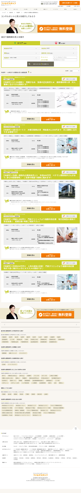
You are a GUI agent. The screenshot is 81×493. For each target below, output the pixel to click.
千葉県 (27, 394)
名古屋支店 (50, 458)
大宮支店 (27, 458)
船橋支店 (33, 458)
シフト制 (57, 380)
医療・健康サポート (53, 455)
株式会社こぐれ (44, 410)
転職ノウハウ (17, 450)
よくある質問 (60, 436)
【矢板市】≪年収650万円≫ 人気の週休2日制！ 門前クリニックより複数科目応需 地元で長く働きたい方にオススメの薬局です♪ (39, 267)
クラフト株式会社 (19, 408)
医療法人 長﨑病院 (19, 410)
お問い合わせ (77, 6)
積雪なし (61, 383)
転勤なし (18, 378)
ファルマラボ (69, 449)
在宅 (55, 383)
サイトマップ (50, 439)
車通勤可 (25, 378)
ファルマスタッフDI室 (34, 450)
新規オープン (13, 380)
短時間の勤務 (52, 446)
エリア (20, 43)
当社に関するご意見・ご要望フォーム (49, 442)
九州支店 (16, 459)
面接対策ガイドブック (53, 449)
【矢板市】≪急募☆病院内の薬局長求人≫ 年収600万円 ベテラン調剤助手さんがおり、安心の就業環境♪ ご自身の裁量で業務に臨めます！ (39, 176)
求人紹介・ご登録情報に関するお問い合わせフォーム (25, 443)
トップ (4, 12)
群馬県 (15, 394)
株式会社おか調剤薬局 (58, 408)
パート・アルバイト (12, 364)
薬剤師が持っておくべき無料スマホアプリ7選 (24, 452)
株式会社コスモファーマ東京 (44, 408)
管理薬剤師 (27, 380)
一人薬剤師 (34, 383)
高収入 (49, 383)
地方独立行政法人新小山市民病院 (22, 413)
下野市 (26, 339)
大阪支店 (63, 458)
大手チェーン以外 (15, 383)
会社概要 (68, 6)
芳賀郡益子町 (44, 339)
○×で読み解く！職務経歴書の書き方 (38, 449)
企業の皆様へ (61, 6)
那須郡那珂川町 (53, 342)
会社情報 (45, 436)
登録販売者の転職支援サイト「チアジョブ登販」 (24, 464)
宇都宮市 (4, 337)
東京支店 (39, 458)
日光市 (34, 337)
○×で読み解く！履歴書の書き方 (21, 449)
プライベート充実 (43, 446)
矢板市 (18, 12)
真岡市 (45, 337)
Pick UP (15, 446)
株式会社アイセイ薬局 (7, 408)
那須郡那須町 (44, 342)
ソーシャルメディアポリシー (54, 437)
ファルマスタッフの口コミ (27, 436)
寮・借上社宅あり (45, 378)
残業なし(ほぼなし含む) (7, 378)
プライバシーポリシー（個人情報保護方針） (23, 437)
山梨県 (45, 394)
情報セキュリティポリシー (40, 437)
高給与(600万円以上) (34, 378)
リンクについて (41, 439)
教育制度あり (49, 380)
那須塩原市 (4, 339)
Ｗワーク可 (44, 375)
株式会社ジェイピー (43, 405)
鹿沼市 (28, 337)
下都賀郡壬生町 (14, 342)
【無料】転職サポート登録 (69, 3)
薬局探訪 (67, 450)
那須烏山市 (19, 339)
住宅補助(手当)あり (56, 378)
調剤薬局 (4, 353)
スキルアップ (24, 450)
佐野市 (22, 337)
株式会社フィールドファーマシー (22, 415)
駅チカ (3, 375)
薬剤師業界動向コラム (58, 450)
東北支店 (21, 458)
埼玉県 (21, 394)
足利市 (10, 337)
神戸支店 (69, 458)
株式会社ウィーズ (37, 415)
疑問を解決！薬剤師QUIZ (46, 450)
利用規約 (34, 439)
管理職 (20, 380)
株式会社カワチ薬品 (30, 408)
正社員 (3, 364)
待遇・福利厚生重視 (33, 446)
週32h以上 (22, 375)
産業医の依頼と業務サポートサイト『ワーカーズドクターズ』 (47, 462)
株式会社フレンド (32, 405)
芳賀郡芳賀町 (5, 342)
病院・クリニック (13, 353)
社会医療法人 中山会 (7, 415)
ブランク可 (36, 375)
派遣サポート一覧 (18, 455)
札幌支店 (16, 458)
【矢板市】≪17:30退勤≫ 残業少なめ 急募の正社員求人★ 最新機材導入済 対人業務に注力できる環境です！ (39, 83)
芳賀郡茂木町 (52, 339)
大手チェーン (5, 383)
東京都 (33, 394)
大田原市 (52, 337)
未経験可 (29, 375)
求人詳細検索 (38, 436)
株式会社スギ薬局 (37, 413)
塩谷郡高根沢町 (34, 342)
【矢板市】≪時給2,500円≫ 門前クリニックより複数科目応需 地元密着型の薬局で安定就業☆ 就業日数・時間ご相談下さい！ (39, 220)
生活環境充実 (43, 383)
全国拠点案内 (52, 436)
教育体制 (25, 455)
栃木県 (11, 12)
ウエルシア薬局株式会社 (56, 405)
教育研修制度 (62, 455)
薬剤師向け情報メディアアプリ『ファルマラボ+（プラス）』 (48, 452)
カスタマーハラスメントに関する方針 (22, 439)
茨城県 (3, 394)
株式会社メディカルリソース (42, 464)
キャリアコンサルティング (41, 455)
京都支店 (57, 458)
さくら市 (12, 339)
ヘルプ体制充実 (25, 383)
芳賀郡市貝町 (61, 339)
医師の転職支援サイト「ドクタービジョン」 (23, 462)
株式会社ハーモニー (20, 405)
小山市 (40, 337)
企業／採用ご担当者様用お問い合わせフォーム (49, 443)
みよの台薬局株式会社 (7, 410)
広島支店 (75, 458)
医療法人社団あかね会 (7, 413)
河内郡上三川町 (34, 339)
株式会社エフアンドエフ (7, 405)
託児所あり (4, 380)
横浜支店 (45, 458)
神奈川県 (40, 394)
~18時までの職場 (53, 375)
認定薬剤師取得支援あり (38, 380)
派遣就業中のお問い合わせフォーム (31, 442)
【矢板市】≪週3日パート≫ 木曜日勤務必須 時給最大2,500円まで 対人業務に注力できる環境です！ (40, 130)
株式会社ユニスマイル (56, 410)
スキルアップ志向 (23, 446)
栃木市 (16, 337)
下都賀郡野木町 (24, 342)
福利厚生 (31, 455)
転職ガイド (62, 449)
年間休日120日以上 (12, 375)
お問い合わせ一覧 (18, 442)
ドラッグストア (22, 353)
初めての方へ (17, 436)
